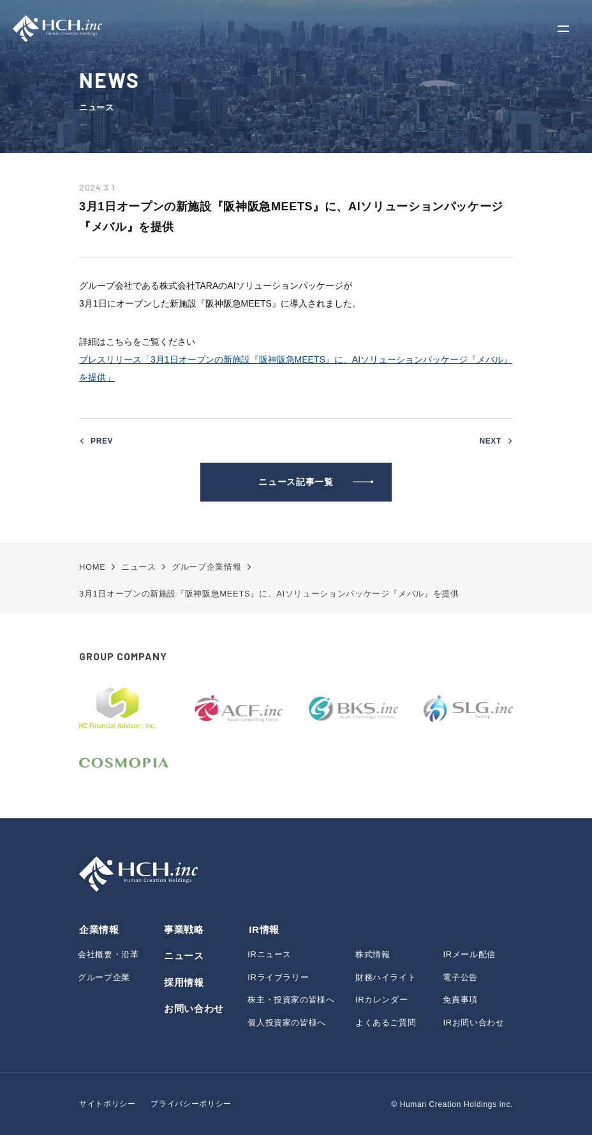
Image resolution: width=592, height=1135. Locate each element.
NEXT (490, 442)
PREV (102, 442)
